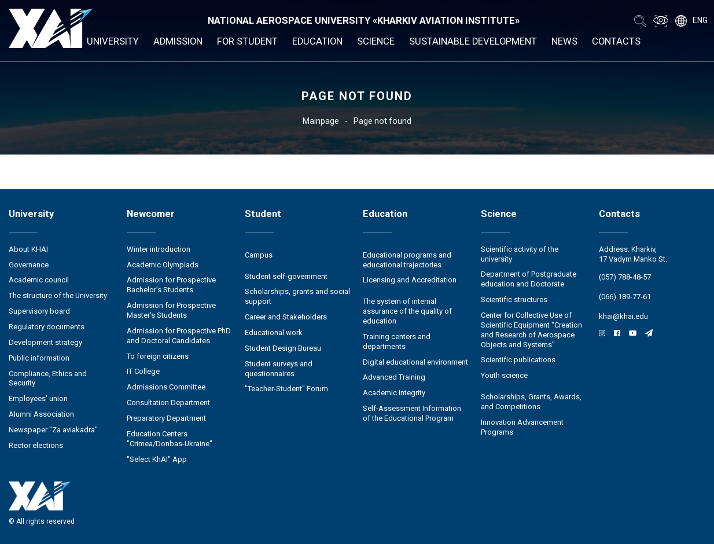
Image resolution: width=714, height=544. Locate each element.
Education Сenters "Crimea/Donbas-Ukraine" (169, 438)
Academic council (39, 279)
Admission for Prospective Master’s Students (171, 310)
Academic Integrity (394, 392)
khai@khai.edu (623, 316)
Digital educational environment (415, 362)
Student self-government (286, 276)
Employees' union (38, 398)
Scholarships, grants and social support (297, 296)
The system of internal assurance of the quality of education (407, 311)
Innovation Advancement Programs (522, 427)
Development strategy (45, 342)
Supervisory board (39, 311)
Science (376, 41)
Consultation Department (168, 402)
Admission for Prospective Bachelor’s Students (171, 284)
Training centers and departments (396, 341)
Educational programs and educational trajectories (407, 260)
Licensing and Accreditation (410, 279)
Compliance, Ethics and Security (48, 378)
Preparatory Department (166, 418)
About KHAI (28, 249)
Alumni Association (41, 414)
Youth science (504, 375)
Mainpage (321, 121)
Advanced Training (394, 377)
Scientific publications (518, 359)
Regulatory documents (46, 326)
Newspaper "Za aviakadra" (53, 429)
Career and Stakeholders (286, 317)
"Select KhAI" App (157, 459)
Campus (259, 255)
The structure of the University (58, 295)
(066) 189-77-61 (625, 296)
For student (247, 41)
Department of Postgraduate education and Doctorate (528, 279)
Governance (29, 264)
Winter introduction (158, 249)
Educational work (274, 332)
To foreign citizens (158, 356)
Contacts (616, 41)
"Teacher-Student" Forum (286, 388)
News (564, 41)
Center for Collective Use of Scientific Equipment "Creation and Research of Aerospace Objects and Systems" (531, 330)
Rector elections (36, 445)
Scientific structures (514, 299)
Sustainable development (473, 41)
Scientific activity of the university (519, 254)
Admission (178, 41)
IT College (143, 371)
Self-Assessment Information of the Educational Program (412, 413)
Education (317, 41)
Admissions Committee (166, 387)
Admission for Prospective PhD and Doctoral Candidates (179, 335)
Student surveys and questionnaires (278, 368)
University (113, 41)
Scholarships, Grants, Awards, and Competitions (531, 401)
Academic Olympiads (162, 264)
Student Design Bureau (283, 348)
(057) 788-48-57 (625, 277)
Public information (39, 358)
